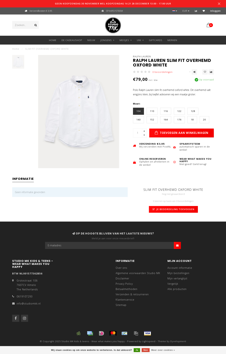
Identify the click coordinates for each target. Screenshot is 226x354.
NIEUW (91, 40)
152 (152, 119)
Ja (136, 350)
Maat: (137, 103)
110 (152, 111)
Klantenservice (125, 299)
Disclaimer (122, 278)
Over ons (121, 267)
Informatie (23, 178)
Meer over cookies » (163, 350)
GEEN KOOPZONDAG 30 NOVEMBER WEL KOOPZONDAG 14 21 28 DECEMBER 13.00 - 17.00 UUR (113, 3)
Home (52, 40)
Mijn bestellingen (178, 273)
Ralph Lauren (142, 56)
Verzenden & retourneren (132, 294)
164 (166, 119)
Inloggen (215, 10)
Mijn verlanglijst (177, 278)
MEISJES (124, 40)
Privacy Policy (124, 283)
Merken (172, 40)
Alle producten (177, 289)
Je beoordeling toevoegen (173, 209)
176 (179, 119)
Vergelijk (172, 283)
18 (192, 119)
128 (193, 111)
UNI (139, 40)
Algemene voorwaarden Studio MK (138, 273)
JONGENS (106, 40)
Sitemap (121, 305)
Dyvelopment (178, 341)
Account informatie (179, 267)
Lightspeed (148, 341)
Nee (145, 350)
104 (138, 111)
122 (179, 111)
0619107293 (25, 296)
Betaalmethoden (126, 289)
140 (138, 119)
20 (204, 119)
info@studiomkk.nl (29, 303)
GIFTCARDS (155, 40)
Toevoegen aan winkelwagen (181, 133)
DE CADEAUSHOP (72, 40)
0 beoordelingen (162, 72)
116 (166, 111)
